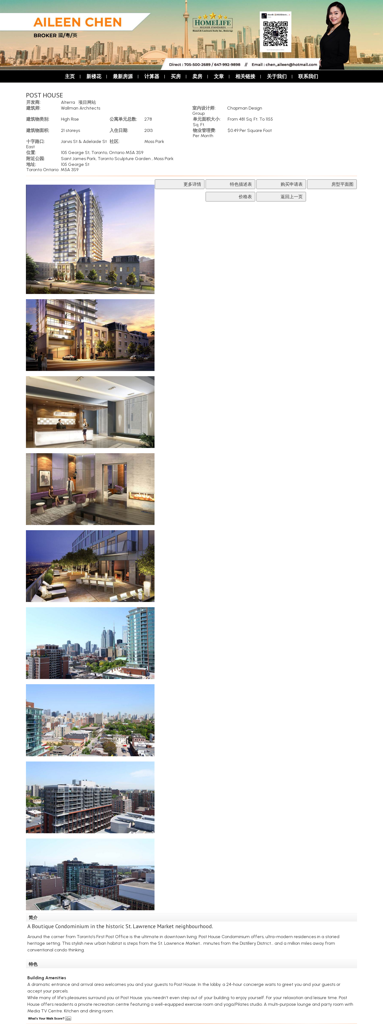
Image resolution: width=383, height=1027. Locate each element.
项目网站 (87, 102)
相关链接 (245, 76)
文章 (219, 76)
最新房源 (123, 76)
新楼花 (93, 76)
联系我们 (308, 76)
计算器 (151, 76)
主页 (70, 76)
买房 (176, 76)
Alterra (68, 102)
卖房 (197, 76)
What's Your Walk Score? (49, 1018)
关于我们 (277, 76)
